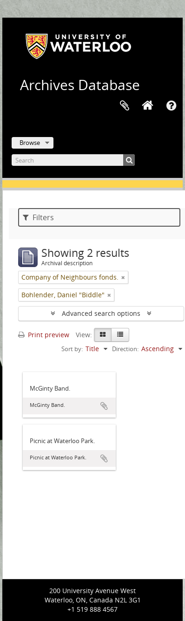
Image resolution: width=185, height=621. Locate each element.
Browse (30, 142)
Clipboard (124, 106)
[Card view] (103, 335)
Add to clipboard (104, 406)
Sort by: (72, 349)
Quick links (171, 106)
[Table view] (120, 335)
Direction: (125, 349)
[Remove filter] (123, 277)
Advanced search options (101, 313)
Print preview (43, 334)
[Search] (73, 160)
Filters (38, 217)
